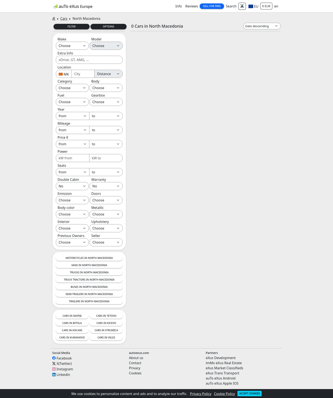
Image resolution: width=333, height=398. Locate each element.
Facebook (64, 358)
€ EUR (266, 6)
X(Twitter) (64, 363)
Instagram (64, 369)
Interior (64, 221)
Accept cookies (249, 393)
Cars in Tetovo (106, 316)
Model (96, 39)
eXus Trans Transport (222, 373)
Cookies (135, 373)
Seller (95, 235)
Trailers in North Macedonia (89, 301)
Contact (135, 363)
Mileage (64, 123)
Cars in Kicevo (106, 323)
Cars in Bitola (72, 323)
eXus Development (221, 357)
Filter (72, 26)
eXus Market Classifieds (224, 368)
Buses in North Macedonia (89, 287)
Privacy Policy (200, 393)
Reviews (191, 6)
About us (136, 357)
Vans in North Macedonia (89, 265)
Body (95, 81)
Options (108, 26)
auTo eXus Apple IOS (222, 383)
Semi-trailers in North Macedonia (89, 294)
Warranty (98, 179)
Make (62, 39)
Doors (96, 193)
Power (63, 151)
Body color (66, 207)
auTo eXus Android (221, 378)
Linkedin (63, 374)
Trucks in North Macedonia (89, 272)
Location (64, 67)
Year (61, 109)
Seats (62, 165)
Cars (63, 18)
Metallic (97, 207)
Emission (65, 193)
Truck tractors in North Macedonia (89, 279)
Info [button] (178, 6)
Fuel (61, 95)
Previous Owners (71, 235)
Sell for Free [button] (212, 6)
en (276, 6)
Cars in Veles (106, 337)
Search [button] (231, 6)
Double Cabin (68, 179)
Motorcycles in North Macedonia (89, 258)
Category (65, 81)
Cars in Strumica (106, 330)
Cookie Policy (224, 393)
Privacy (134, 368)
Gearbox (98, 95)
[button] (253, 6)
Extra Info (65, 53)
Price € (63, 137)
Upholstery (100, 221)
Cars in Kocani (72, 330)
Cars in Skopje (72, 316)
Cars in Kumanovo (72, 337)
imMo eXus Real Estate (224, 363)
